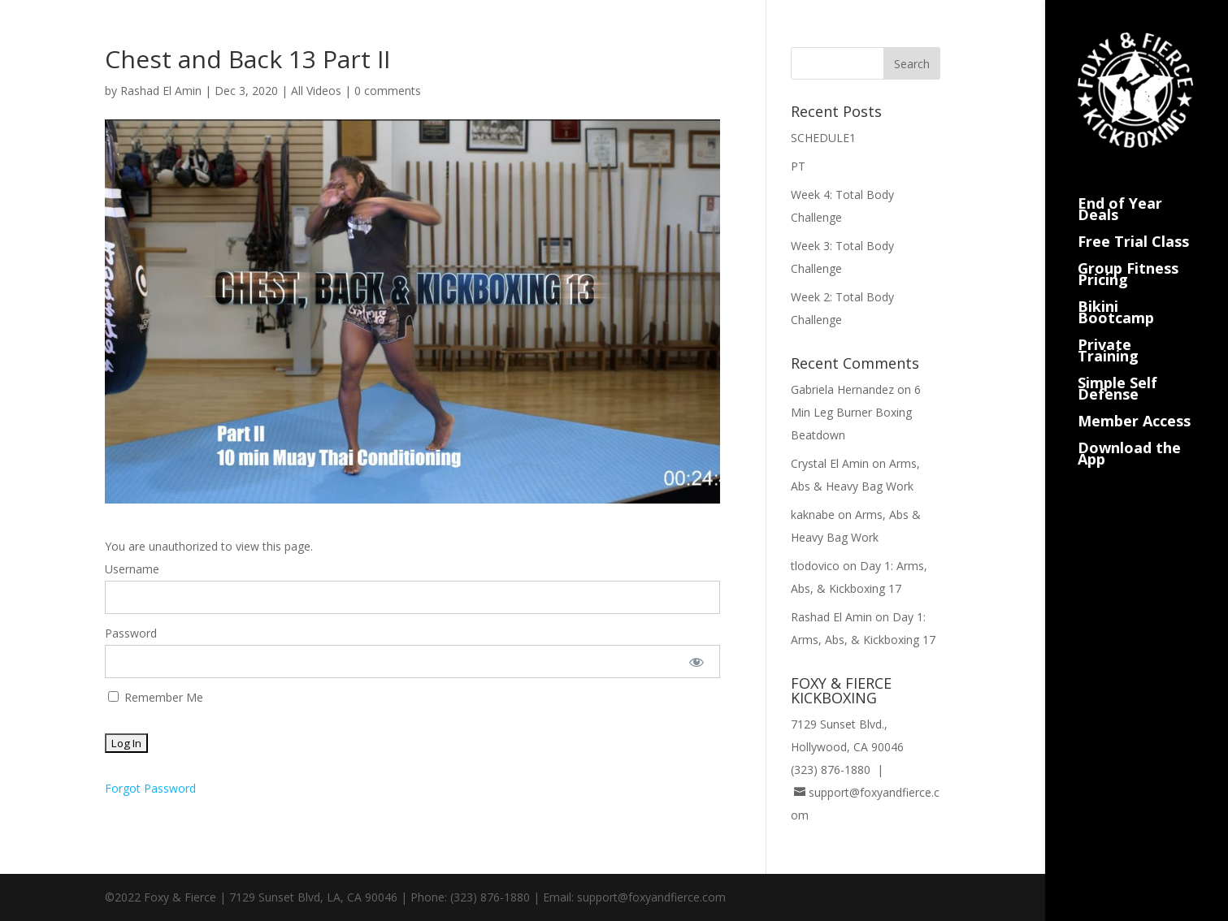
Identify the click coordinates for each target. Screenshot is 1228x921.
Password (131, 633)
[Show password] (697, 661)
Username (132, 569)
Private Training (1108, 331)
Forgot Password (150, 788)
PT (798, 166)
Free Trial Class (1133, 222)
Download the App (1129, 434)
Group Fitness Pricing (1128, 254)
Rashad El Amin (161, 90)
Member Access (1134, 401)
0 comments (387, 90)
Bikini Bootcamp (1116, 292)
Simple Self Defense (1117, 369)
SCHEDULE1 (823, 137)
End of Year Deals (1120, 189)
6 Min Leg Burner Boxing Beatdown (856, 412)
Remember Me (155, 697)
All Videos (316, 90)
